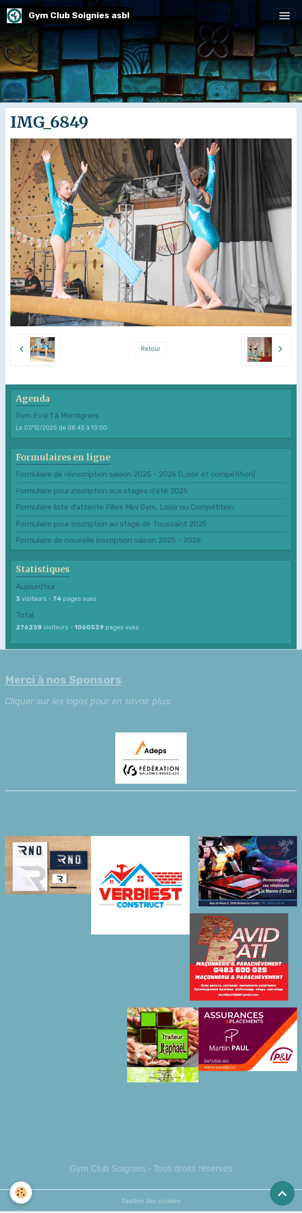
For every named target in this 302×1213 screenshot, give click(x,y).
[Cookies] (21, 1192)
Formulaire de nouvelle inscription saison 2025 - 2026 (108, 540)
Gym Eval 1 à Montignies (57, 415)
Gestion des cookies (151, 1201)
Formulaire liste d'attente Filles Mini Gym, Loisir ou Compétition (125, 507)
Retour (151, 349)
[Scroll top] (282, 1193)
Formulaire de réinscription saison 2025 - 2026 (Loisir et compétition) (135, 474)
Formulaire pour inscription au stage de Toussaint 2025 (111, 524)
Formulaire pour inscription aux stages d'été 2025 (102, 490)
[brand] (70, 15)
